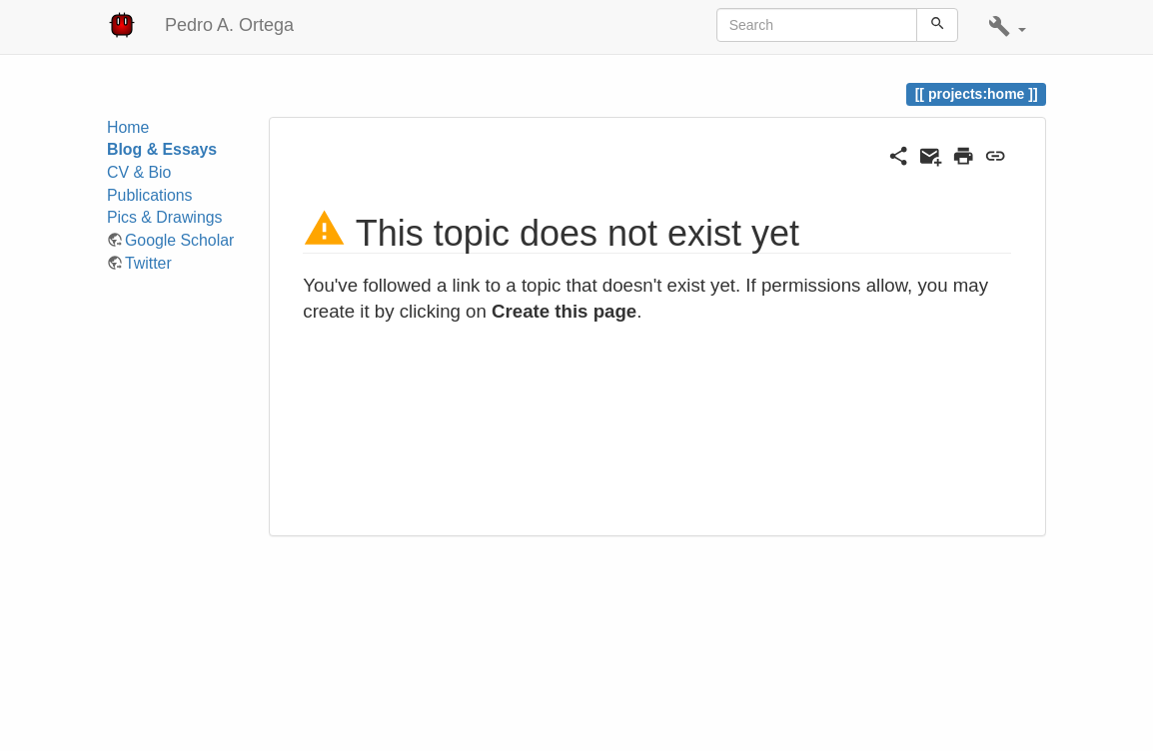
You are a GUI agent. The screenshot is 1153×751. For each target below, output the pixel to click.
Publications (150, 195)
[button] (1007, 27)
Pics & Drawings (164, 217)
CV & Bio (139, 172)
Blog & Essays (162, 149)
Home (128, 127)
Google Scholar (179, 240)
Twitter (148, 263)
